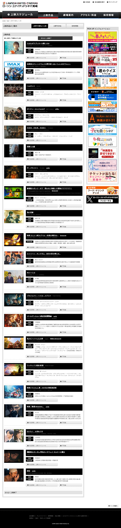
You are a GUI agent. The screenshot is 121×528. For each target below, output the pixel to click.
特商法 (31, 518)
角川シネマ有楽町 (45, 518)
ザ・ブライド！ (32, 168)
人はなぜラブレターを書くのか (38, 43)
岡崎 (8, 20)
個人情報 (57, 516)
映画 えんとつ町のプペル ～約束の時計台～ (42, 235)
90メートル (31, 272)
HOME (4, 20)
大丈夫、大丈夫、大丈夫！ (36, 128)
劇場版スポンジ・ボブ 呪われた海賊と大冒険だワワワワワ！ (49, 188)
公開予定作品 (57, 26)
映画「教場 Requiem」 (35, 406)
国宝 (28, 471)
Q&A (36, 518)
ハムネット (31, 86)
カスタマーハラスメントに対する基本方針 (75, 516)
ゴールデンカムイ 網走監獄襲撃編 (39, 316)
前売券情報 (75, 26)
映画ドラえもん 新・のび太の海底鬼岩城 (41, 388)
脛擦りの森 (31, 146)
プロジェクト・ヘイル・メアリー (39, 296)
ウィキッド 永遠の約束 (35, 365)
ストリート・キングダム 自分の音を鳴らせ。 (44, 254)
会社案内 (31, 516)
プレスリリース (41, 516)
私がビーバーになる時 (35, 339)
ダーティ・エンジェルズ (36, 109)
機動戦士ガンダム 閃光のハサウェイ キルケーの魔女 (46, 452)
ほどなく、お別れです (35, 431)
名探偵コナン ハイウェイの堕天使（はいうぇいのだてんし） (49, 64)
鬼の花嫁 (30, 212)
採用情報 (50, 516)
